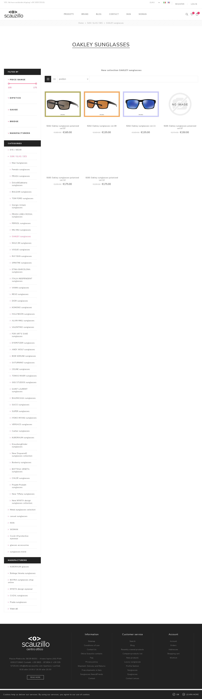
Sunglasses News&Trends (91, 671)
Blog (132, 642)
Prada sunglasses (18, 599)
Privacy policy (92, 659)
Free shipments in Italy (92, 667)
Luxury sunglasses (132, 659)
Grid (48, 76)
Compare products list (132, 650)
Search (133, 638)
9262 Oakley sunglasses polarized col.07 (63, 124)
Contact (91, 675)
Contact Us (91, 646)
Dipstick (15, 95)
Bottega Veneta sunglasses (23, 570)
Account (173, 638)
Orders (173, 642)
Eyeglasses (133, 671)
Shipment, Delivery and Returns (92, 663)
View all (14, 605)
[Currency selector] (159, 2)
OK (177, 694)
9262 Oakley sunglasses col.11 (141, 123)
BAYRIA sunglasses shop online (20, 578)
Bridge (14, 118)
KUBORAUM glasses (19, 563)
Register (183, 3)
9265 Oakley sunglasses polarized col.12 (63, 175)
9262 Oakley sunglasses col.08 (101, 123)
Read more (35, 674)
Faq (91, 655)
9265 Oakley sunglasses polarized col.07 (180, 124)
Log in (195, 3)
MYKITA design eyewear (21, 586)
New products (132, 655)
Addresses (173, 646)
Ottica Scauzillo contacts (91, 650)
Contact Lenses (132, 675)
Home (81, 20)
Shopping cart (173, 650)
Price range (18, 76)
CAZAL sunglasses (19, 592)
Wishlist (173, 655)
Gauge (14, 106)
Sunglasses (132, 667)
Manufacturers (20, 130)
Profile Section (132, 663)
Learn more (192, 694)
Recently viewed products (132, 646)
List (54, 76)
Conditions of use (91, 642)
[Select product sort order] (73, 76)
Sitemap (91, 638)
